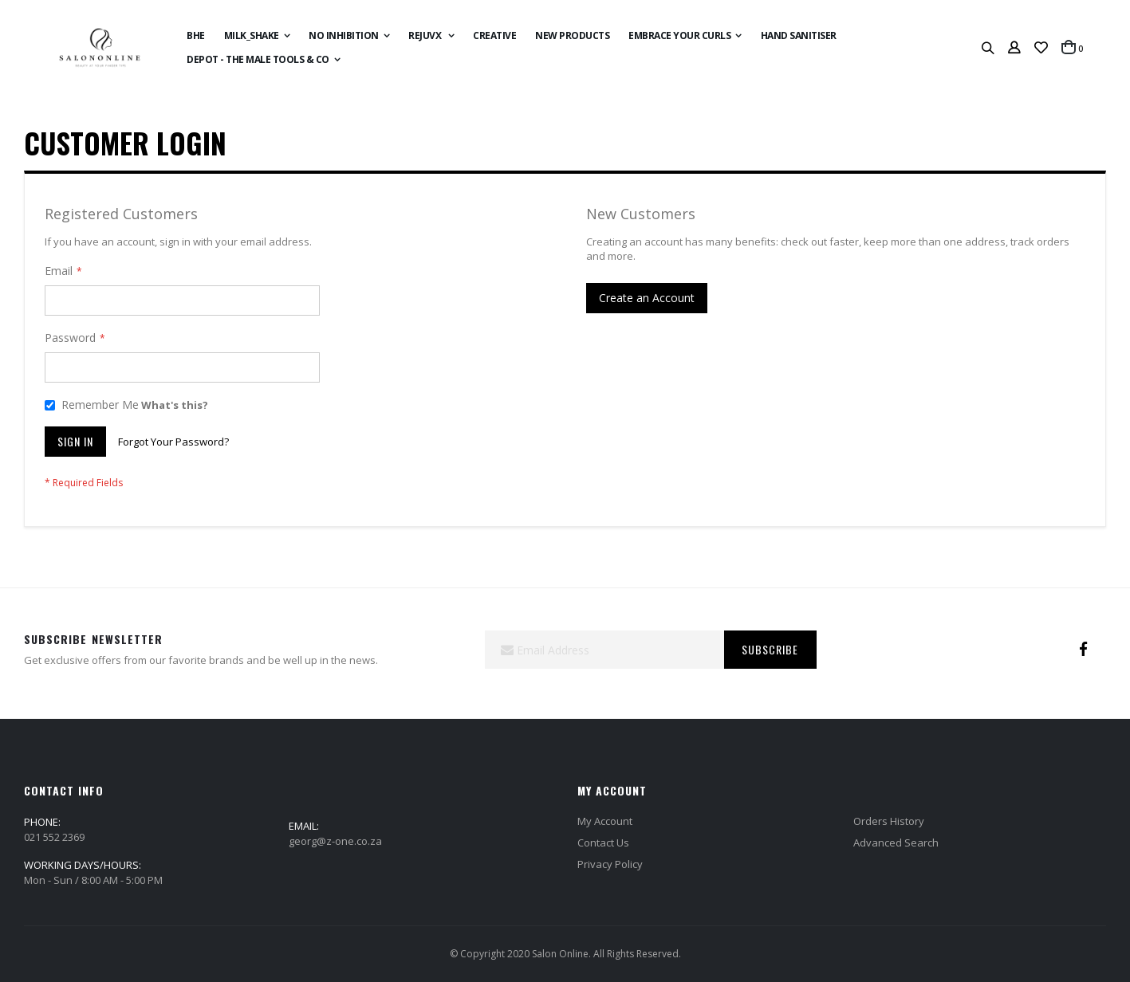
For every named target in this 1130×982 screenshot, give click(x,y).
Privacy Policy (610, 864)
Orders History (888, 821)
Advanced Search (896, 842)
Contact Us (603, 842)
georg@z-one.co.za (335, 841)
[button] (1041, 47)
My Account (604, 821)
